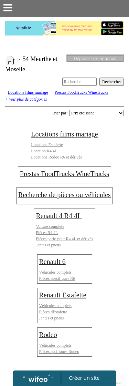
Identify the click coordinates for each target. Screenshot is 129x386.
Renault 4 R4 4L (59, 216)
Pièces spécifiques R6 (57, 278)
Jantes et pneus (48, 245)
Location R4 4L (44, 151)
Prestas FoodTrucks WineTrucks (81, 92)
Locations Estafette (47, 144)
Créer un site (84, 377)
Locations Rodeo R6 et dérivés (56, 157)
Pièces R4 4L (47, 232)
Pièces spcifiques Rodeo (59, 351)
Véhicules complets (55, 272)
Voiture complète (50, 226)
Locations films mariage (28, 92)
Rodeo (48, 334)
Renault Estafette (62, 295)
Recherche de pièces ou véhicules (64, 195)
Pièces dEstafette (53, 311)
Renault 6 (52, 261)
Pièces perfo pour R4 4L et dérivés (64, 238)
